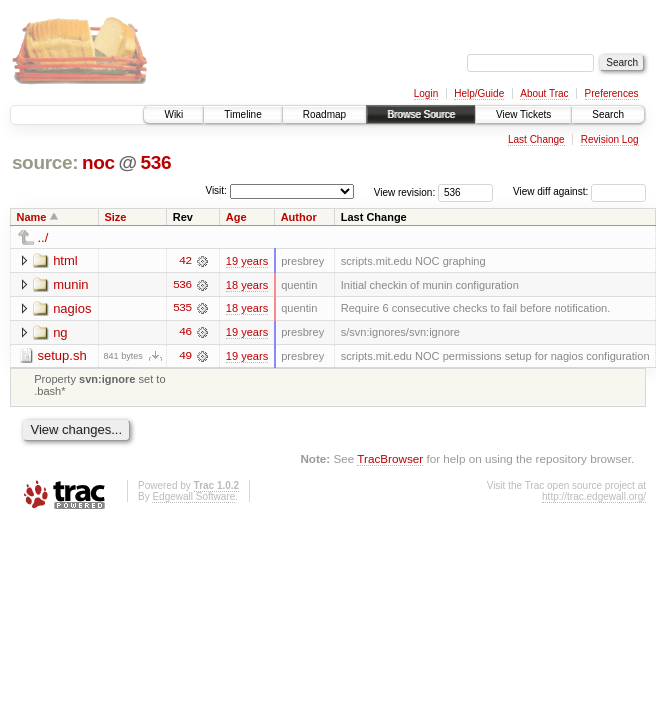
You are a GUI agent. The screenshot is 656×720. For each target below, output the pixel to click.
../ (43, 237)
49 (185, 357)
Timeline (242, 114)
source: (45, 162)
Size (115, 217)
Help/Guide (479, 93)
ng (60, 332)
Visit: (216, 190)
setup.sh (62, 356)
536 (155, 162)
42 (185, 261)
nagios (72, 308)
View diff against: (579, 191)
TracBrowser (390, 459)
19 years (247, 261)
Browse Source (421, 114)
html (65, 260)
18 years (247, 285)
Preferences (612, 93)
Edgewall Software (193, 497)
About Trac (544, 93)
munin (70, 284)
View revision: (405, 191)
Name (32, 217)
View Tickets (523, 114)
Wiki (173, 114)
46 (185, 333)
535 (182, 309)
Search (608, 114)
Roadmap (324, 114)
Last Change (536, 139)
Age (236, 217)
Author (299, 217)
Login (426, 93)
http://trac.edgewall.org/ (594, 497)
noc (98, 162)
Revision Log (610, 139)
